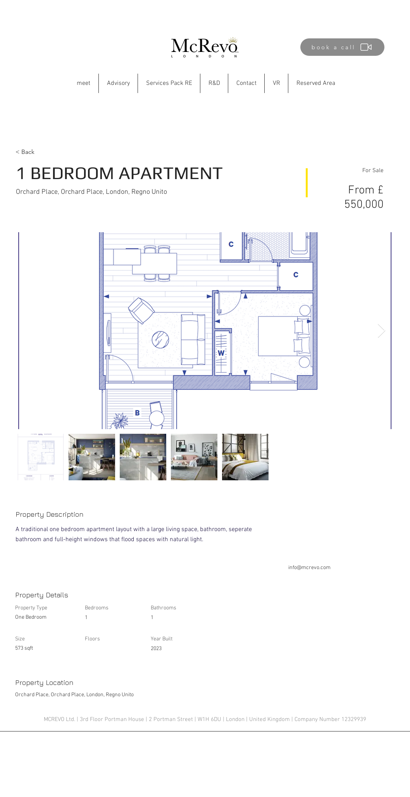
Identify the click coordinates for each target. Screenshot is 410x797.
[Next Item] (381, 330)
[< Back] (43, 152)
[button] (214, 83)
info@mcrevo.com (309, 567)
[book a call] (342, 47)
